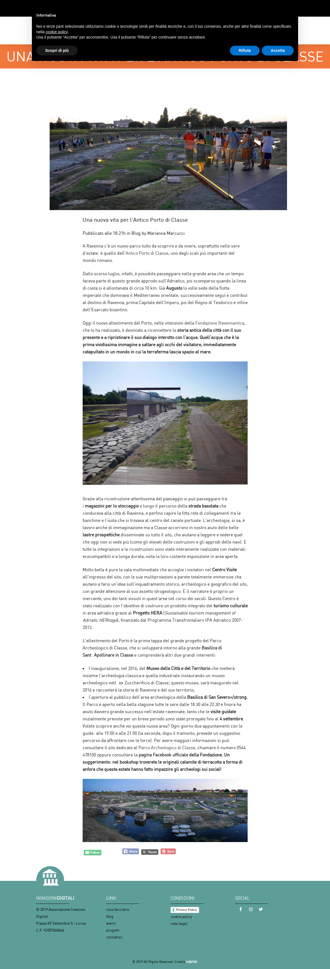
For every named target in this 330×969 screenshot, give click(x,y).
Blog (136, 233)
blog (109, 916)
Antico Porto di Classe (147, 253)
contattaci (114, 937)
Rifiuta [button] (245, 50)
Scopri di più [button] (57, 50)
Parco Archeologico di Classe (166, 747)
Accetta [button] (278, 50)
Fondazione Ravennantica (219, 323)
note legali (179, 923)
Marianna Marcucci (166, 233)
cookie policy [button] (56, 32)
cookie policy (181, 916)
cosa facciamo (117, 909)
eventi (111, 923)
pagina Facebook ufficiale (164, 755)
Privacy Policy (186, 909)
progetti (113, 930)
